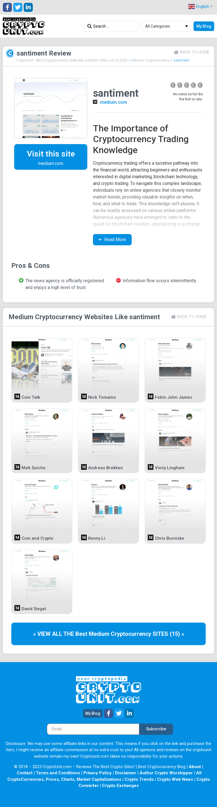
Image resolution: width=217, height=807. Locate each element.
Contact (24, 772)
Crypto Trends (139, 779)
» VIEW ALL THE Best (61, 633)
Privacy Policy (97, 772)
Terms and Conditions (58, 772)
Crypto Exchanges (120, 785)
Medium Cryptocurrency (150, 60)
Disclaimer (125, 772)
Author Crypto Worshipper (166, 772)
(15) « (177, 633)
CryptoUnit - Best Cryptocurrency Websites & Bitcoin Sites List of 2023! (72, 60)
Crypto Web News (175, 779)
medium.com (113, 102)
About (195, 766)
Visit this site (51, 153)
